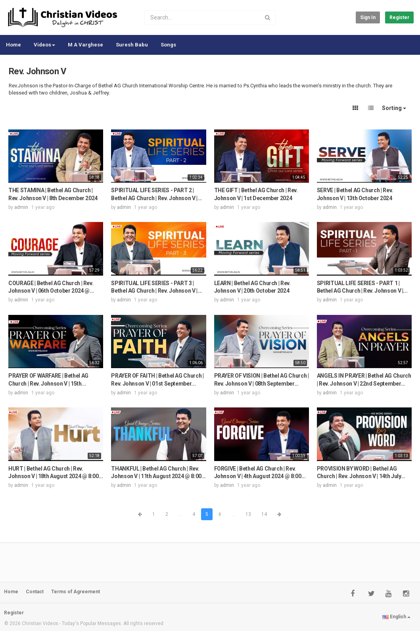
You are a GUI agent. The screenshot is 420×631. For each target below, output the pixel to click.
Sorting (394, 108)
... (180, 514)
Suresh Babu (132, 45)
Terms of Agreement (75, 591)
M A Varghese (85, 45)
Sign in (368, 17)
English (396, 616)
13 (248, 514)
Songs (168, 45)
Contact (35, 591)
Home (13, 45)
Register (399, 17)
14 (264, 514)
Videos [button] (44, 45)
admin (21, 207)
